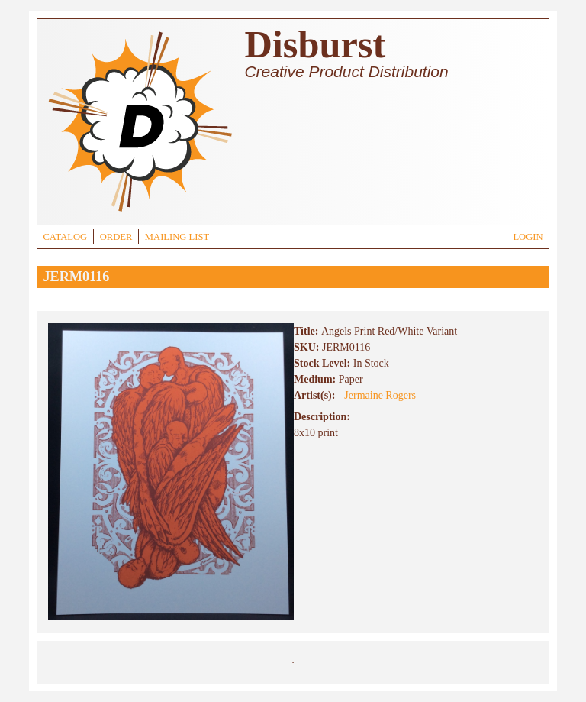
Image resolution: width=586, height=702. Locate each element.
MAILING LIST (177, 236)
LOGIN (528, 236)
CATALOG (65, 236)
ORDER (116, 236)
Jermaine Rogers (380, 395)
